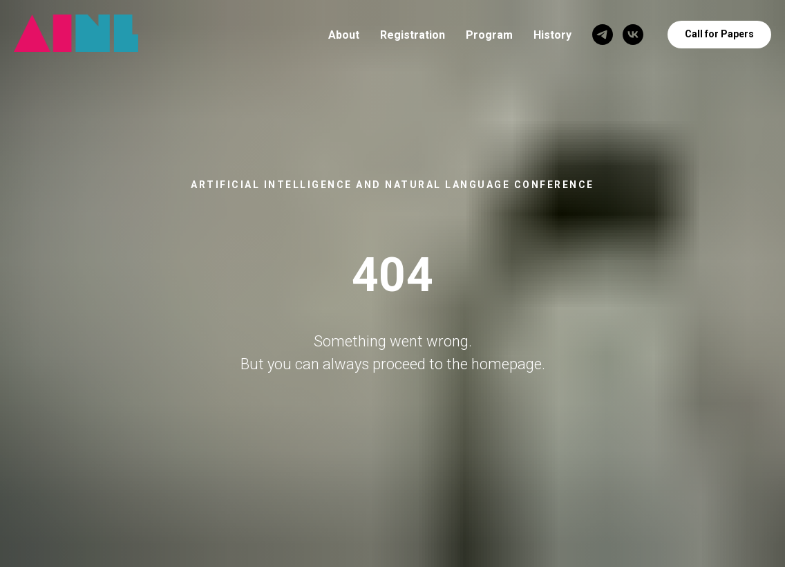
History (552, 34)
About (343, 34)
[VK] (633, 34)
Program (489, 34)
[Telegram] (602, 34)
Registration (412, 34)
